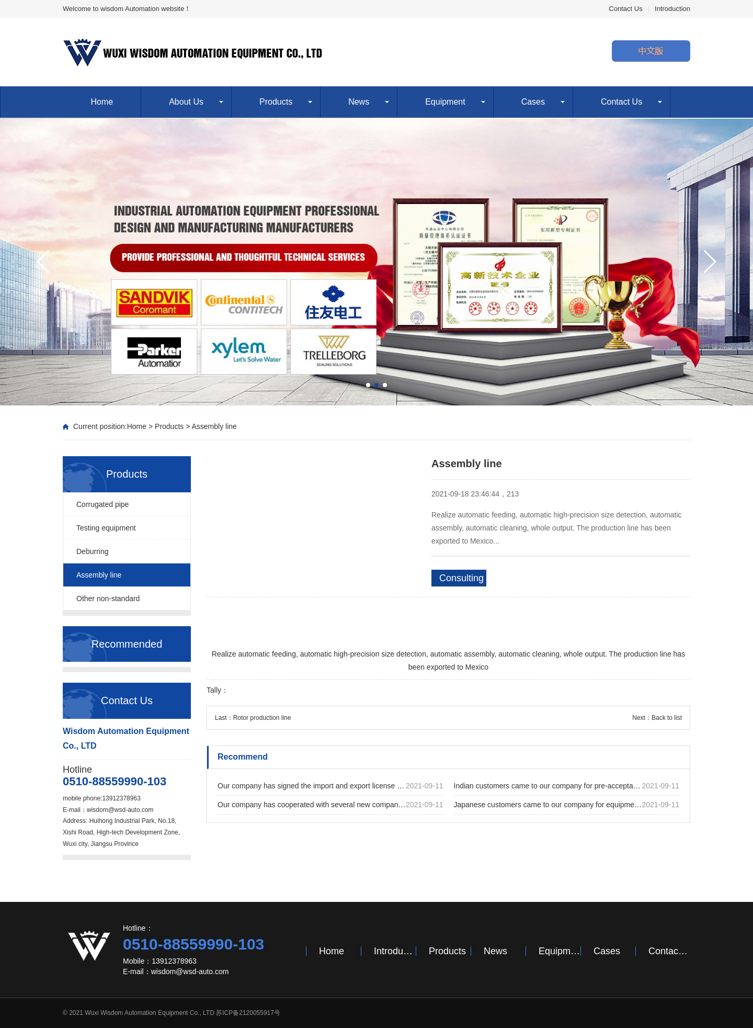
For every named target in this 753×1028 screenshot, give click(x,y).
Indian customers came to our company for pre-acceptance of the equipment (567, 786)
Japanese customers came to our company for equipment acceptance (567, 805)
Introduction (672, 9)
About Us (186, 101)
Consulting (461, 578)
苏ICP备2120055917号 (248, 1012)
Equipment (445, 101)
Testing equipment (106, 528)
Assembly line (213, 426)
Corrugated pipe (102, 504)
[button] (368, 385)
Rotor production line (262, 717)
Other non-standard (108, 598)
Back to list (667, 717)
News (358, 101)
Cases (533, 101)
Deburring (92, 551)
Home (102, 101)
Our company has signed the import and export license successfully (330, 786)
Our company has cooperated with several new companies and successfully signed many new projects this (330, 805)
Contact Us (625, 9)
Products (275, 101)
